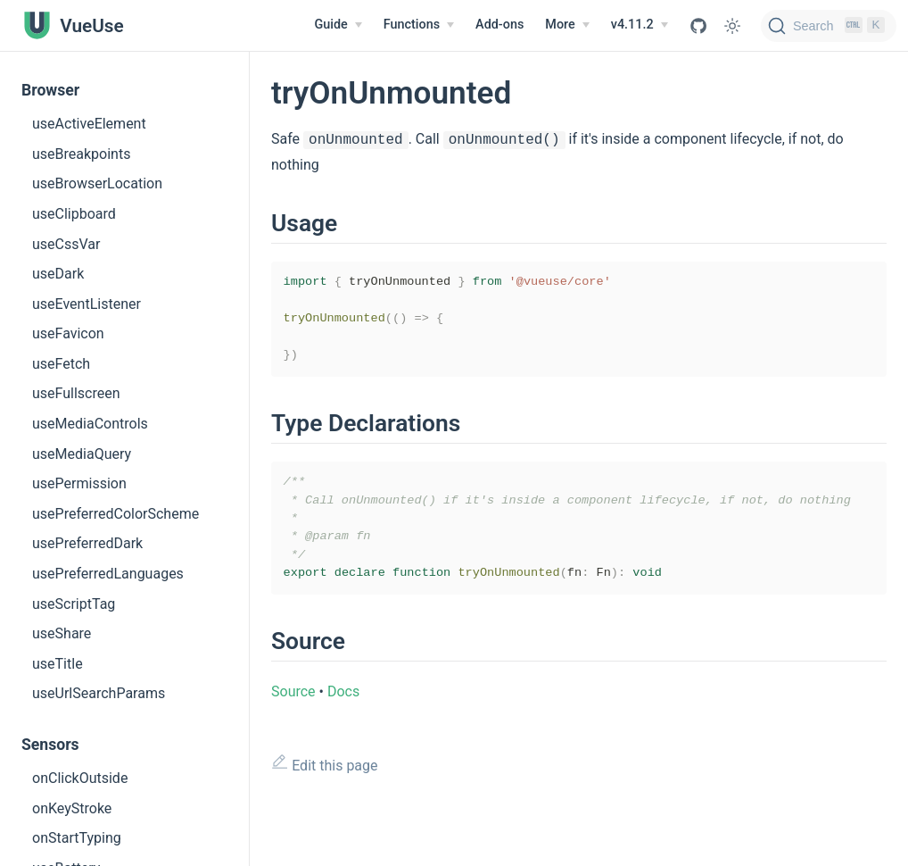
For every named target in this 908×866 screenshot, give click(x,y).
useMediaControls (90, 423)
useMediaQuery (81, 453)
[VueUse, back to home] (72, 25)
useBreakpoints (81, 154)
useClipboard (74, 213)
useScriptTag (73, 603)
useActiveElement (89, 123)
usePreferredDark (87, 543)
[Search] (828, 26)
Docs (343, 709)
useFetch (61, 363)
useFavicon (68, 333)
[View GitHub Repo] (698, 26)
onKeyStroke (71, 808)
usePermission (79, 483)
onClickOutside (80, 778)
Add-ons (499, 24)
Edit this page (324, 781)
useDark (58, 273)
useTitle (57, 663)
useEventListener (86, 304)
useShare (61, 633)
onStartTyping (76, 837)
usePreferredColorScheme (115, 513)
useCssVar (66, 244)
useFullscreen (76, 393)
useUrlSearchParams (98, 693)
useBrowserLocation (97, 183)
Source (293, 709)
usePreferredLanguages (108, 573)
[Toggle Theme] (732, 26)
